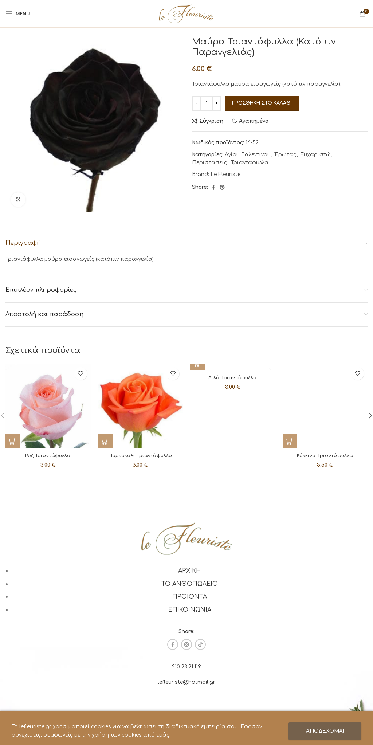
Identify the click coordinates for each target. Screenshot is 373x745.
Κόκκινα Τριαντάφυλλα (325, 377)
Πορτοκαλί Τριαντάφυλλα (140, 455)
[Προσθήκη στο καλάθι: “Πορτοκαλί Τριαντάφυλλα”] (105, 441)
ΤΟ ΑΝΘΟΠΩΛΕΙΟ (189, 584)
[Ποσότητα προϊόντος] (206, 103)
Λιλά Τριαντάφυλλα (232, 377)
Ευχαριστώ (315, 154)
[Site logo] (186, 13)
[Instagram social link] (186, 644)
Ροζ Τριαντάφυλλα (48, 455)
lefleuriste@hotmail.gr (186, 682)
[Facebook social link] (213, 187)
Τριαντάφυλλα (249, 162)
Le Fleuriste (225, 174)
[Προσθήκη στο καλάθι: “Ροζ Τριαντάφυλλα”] (12, 441)
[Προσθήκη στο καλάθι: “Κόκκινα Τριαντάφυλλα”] (290, 363)
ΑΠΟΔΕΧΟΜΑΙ (325, 731)
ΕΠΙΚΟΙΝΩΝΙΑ (189, 610)
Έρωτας (285, 154)
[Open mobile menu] (18, 14)
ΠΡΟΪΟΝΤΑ (189, 596)
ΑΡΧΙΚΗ (189, 571)
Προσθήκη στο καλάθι (262, 103)
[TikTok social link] (200, 644)
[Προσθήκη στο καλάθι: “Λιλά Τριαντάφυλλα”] (197, 363)
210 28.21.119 (186, 667)
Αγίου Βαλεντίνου (248, 154)
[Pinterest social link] (222, 187)
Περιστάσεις (209, 162)
